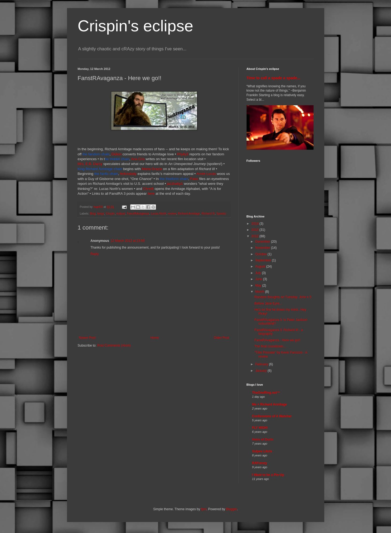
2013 (255, 230)
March (260, 292)
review (172, 213)
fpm (203, 509)
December (263, 241)
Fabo (194, 179)
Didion (116, 154)
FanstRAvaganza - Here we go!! (277, 340)
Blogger (231, 509)
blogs (100, 213)
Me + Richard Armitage (269, 404)
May (258, 285)
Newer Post (87, 338)
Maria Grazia (152, 169)
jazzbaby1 (175, 184)
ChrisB (148, 189)
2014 (255, 224)
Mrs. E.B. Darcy (90, 164)
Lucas (211, 174)
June (259, 279)
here (151, 194)
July (258, 273)
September (263, 260)
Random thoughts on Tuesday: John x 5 (282, 297)
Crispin (110, 213)
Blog (93, 213)
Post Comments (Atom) (114, 345)
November (263, 248)
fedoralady (128, 174)
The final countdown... (270, 346)
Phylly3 (182, 154)
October (261, 254)
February (262, 364)
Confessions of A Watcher (272, 416)
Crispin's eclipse (135, 26)
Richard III (208, 213)
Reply (95, 254)
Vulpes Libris (262, 451)
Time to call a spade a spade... (273, 78)
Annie (201, 174)
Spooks (221, 213)
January (261, 371)
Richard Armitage (189, 213)
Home (154, 338)
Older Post (221, 338)
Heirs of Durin (262, 439)
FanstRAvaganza (138, 213)
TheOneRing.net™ (266, 393)
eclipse (120, 213)
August (260, 266)
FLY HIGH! (260, 428)
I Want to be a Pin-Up (268, 475)
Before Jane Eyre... (268, 303)
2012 (255, 236)
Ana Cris (138, 159)
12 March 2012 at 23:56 (128, 241)
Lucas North (158, 213)
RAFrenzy (259, 463)
